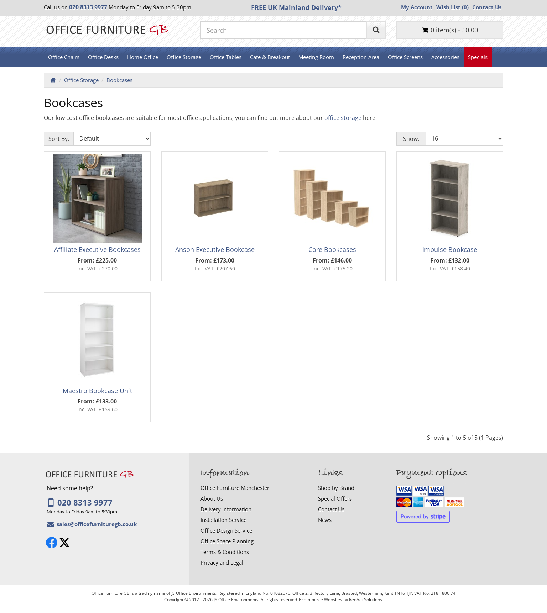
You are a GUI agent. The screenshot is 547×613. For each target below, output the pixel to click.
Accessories (445, 56)
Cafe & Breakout (270, 56)
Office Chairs (63, 56)
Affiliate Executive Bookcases (97, 249)
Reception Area (361, 56)
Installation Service (223, 519)
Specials (478, 56)
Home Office (142, 56)
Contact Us (331, 509)
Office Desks (103, 56)
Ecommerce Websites (320, 600)
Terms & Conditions (224, 551)
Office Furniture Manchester (234, 487)
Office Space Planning (227, 541)
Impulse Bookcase (449, 249)
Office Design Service (226, 530)
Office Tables (225, 56)
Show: (411, 139)
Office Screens (405, 56)
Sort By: (58, 139)
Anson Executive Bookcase (215, 249)
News (325, 519)
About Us (211, 498)
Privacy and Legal (221, 562)
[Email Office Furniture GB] (97, 524)
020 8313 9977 (80, 502)
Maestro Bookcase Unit (97, 390)
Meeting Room (316, 56)
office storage (342, 118)
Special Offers (335, 498)
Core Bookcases (332, 249)
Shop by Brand (336, 487)
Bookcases (119, 80)
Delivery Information (225, 509)
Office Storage (184, 56)
